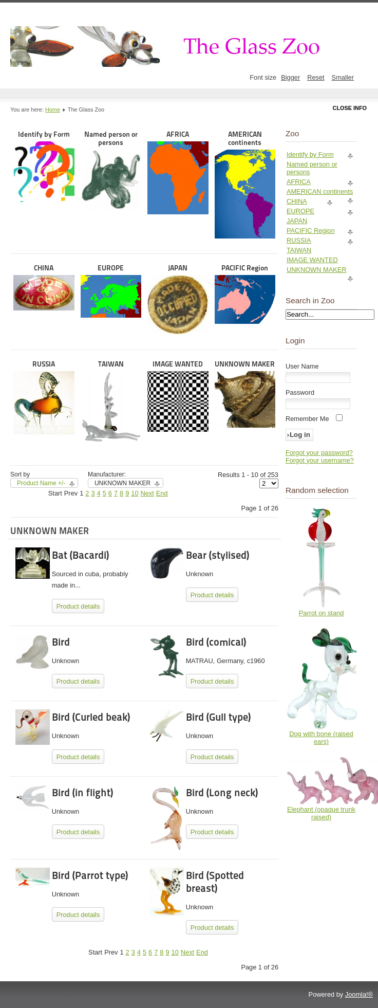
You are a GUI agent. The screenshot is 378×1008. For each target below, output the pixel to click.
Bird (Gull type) (218, 717)
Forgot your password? (319, 452)
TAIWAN (111, 401)
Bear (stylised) (217, 555)
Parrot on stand (321, 613)
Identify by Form (43, 166)
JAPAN (178, 299)
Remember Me (307, 419)
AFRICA (178, 172)
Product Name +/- (41, 483)
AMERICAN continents (245, 184)
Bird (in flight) (82, 792)
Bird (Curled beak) (91, 717)
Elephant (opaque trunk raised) (321, 813)
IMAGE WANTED (178, 396)
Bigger (290, 77)
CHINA (43, 287)
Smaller (343, 77)
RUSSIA (43, 397)
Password (300, 392)
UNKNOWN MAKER (245, 394)
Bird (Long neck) (222, 792)
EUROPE (111, 291)
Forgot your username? (320, 460)
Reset (315, 77)
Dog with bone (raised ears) (321, 737)
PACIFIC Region (245, 294)
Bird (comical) (216, 642)
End (162, 493)
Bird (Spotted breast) (215, 881)
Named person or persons (111, 170)
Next (147, 493)
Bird (61, 642)
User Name (302, 366)
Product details (78, 606)
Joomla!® (359, 994)
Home (52, 109)
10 (134, 493)
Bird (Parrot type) (90, 875)
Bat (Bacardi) (80, 555)
